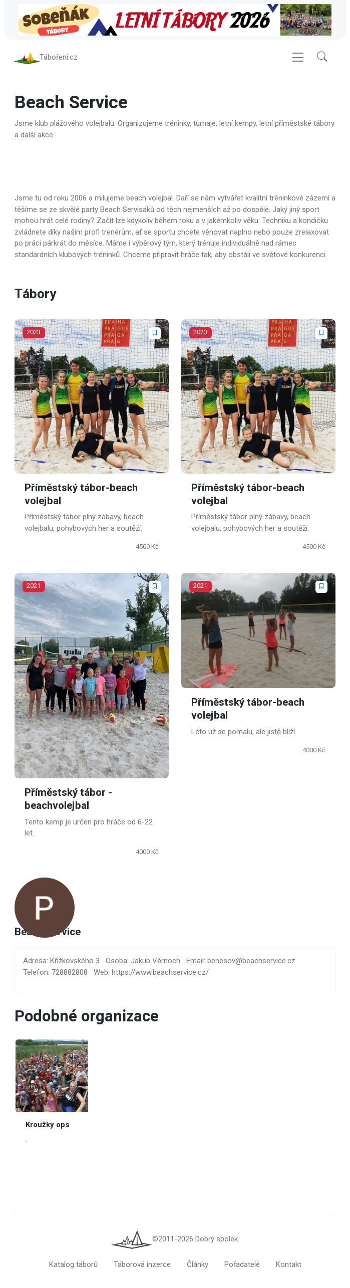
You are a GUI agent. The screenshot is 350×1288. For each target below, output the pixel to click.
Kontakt (288, 1264)
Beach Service (48, 932)
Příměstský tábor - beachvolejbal (68, 799)
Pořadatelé (242, 1264)
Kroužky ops (48, 1124)
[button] (322, 57)
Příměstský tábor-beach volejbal (81, 494)
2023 (34, 332)
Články (197, 1264)
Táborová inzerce (142, 1264)
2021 (34, 585)
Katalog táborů (73, 1264)
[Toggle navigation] (298, 57)
